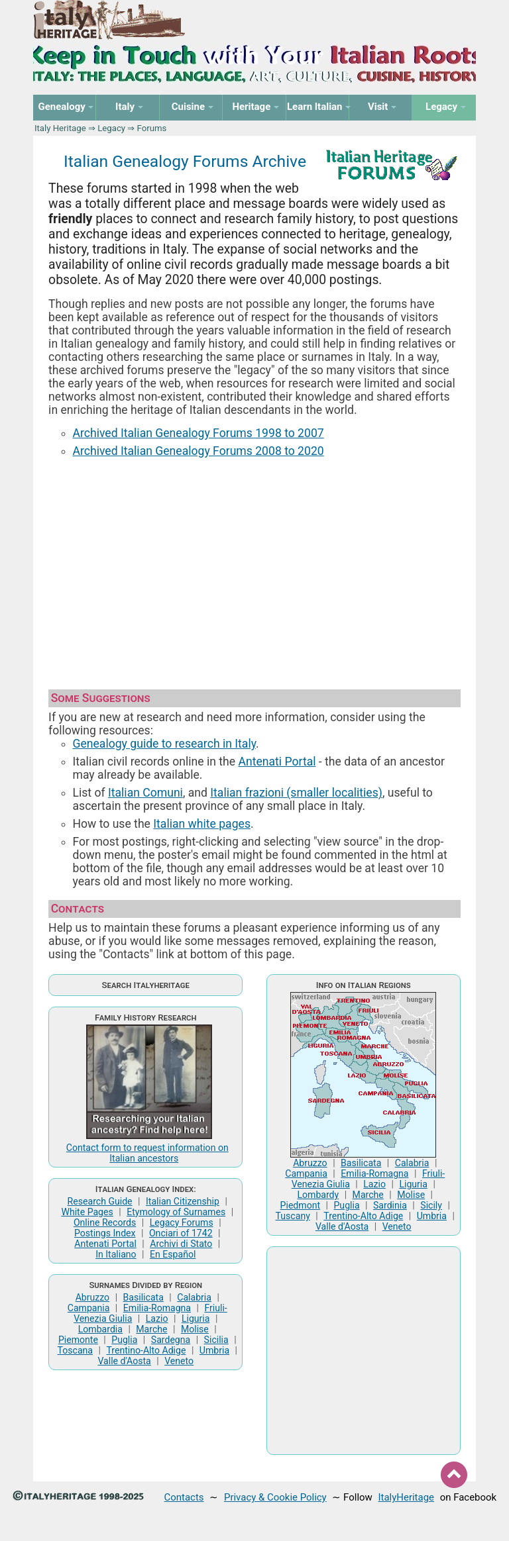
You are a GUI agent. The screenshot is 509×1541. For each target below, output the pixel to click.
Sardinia (390, 1205)
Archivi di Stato (181, 1243)
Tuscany (293, 1216)
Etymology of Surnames (176, 1212)
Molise (195, 1329)
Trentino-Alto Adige (146, 1350)
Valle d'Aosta (123, 1361)
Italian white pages (202, 823)
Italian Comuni (145, 792)
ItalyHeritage (406, 1497)
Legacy (111, 128)
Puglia (124, 1339)
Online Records (105, 1222)
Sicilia (216, 1339)
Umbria (214, 1350)
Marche (151, 1329)
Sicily (431, 1205)
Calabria (194, 1297)
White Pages (87, 1212)
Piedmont (300, 1205)
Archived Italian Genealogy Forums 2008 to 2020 (198, 451)
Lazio (157, 1318)
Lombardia (100, 1329)
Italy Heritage (60, 128)
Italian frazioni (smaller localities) (296, 792)
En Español (173, 1254)
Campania (89, 1308)
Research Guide (100, 1201)
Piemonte (78, 1339)
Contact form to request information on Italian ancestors (147, 1153)
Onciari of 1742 (181, 1233)
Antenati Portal (277, 761)
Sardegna (170, 1339)
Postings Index (105, 1233)
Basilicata (143, 1297)
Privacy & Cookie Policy (275, 1497)
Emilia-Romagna (157, 1308)
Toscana (75, 1350)
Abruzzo (93, 1297)
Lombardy (318, 1194)
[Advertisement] (254, 567)
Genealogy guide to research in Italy (164, 743)
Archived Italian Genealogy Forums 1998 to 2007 (198, 433)
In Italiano (116, 1254)
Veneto (179, 1361)
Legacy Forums (181, 1222)
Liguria (196, 1318)
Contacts (184, 1497)
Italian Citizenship (182, 1201)
